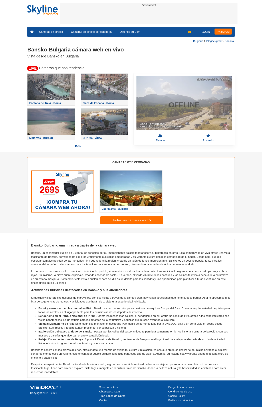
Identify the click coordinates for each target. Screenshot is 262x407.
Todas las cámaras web (131, 220)
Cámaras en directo (52, 31)
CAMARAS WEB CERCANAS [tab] (131, 162)
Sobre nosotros (108, 387)
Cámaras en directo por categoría (92, 31)
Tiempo (160, 137)
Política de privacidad (181, 400)
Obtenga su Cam (130, 31)
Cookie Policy (176, 395)
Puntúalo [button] (208, 137)
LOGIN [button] (205, 31)
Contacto (104, 400)
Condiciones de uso (180, 391)
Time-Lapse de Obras (112, 395)
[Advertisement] (148, 16)
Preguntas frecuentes (181, 387)
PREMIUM (223, 31)
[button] (191, 31)
